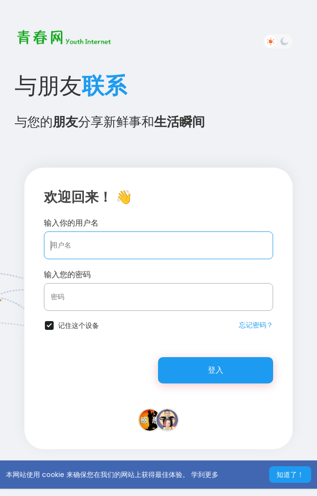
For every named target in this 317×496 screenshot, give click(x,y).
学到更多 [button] (204, 474)
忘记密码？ (256, 325)
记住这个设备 (78, 325)
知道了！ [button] (290, 474)
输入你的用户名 (71, 223)
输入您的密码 (67, 274)
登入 (215, 370)
